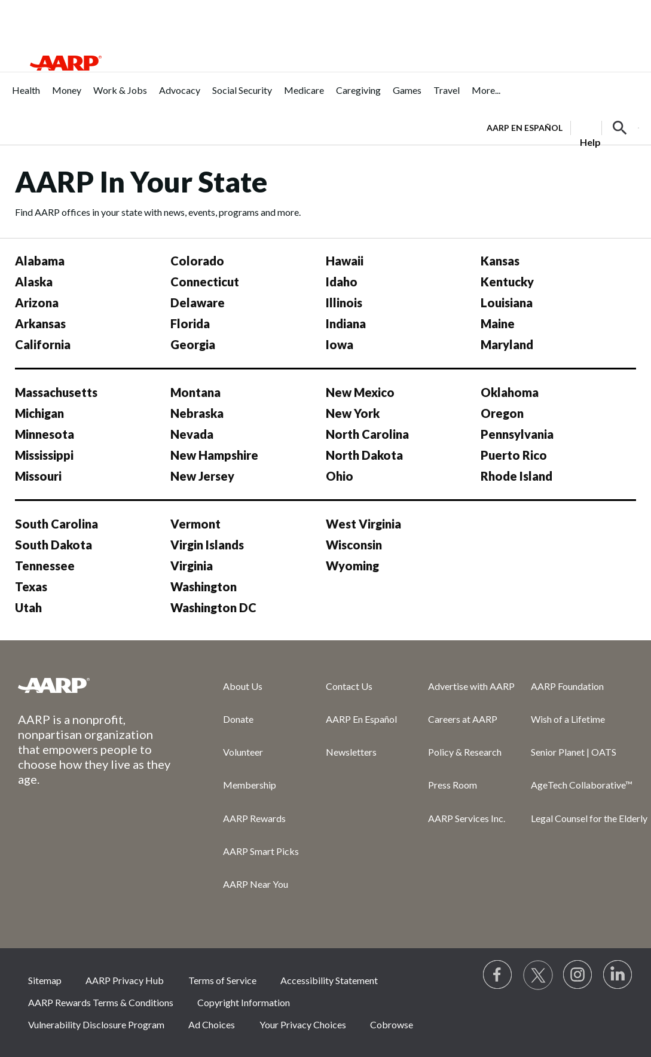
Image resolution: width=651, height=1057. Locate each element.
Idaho (341, 281)
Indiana (346, 323)
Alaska (34, 281)
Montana (195, 392)
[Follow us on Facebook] (498, 975)
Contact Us (349, 686)
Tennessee (45, 565)
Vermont (195, 524)
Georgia (192, 344)
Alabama (40, 260)
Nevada (191, 434)
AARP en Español (525, 128)
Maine (498, 323)
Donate (238, 719)
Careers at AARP (462, 719)
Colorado (197, 260)
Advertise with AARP (471, 686)
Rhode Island (516, 476)
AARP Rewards (254, 818)
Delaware (197, 302)
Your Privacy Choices (302, 1024)
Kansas (500, 260)
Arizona (37, 302)
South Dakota (53, 544)
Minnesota (44, 434)
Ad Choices (211, 1024)
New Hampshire (214, 455)
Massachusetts (56, 392)
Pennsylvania (517, 434)
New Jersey (202, 476)
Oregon (502, 413)
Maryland (507, 344)
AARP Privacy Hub (124, 980)
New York (353, 413)
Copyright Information (243, 1002)
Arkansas (40, 323)
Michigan (39, 413)
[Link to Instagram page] (578, 975)
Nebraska (197, 413)
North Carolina (367, 434)
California (43, 344)
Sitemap (45, 980)
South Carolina (56, 524)
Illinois (344, 302)
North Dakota (364, 455)
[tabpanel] (563, 127)
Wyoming (352, 565)
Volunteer (243, 751)
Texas (31, 586)
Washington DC (213, 607)
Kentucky (507, 281)
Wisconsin (354, 544)
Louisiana (507, 302)
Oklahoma (510, 392)
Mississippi (44, 455)
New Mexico (360, 392)
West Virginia (363, 524)
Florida (190, 323)
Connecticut (204, 281)
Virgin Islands (207, 544)
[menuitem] (26, 96)
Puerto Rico (514, 455)
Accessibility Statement (329, 980)
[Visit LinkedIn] (618, 975)
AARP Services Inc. (466, 818)
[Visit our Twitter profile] (538, 975)
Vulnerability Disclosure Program (96, 1024)
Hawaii (344, 260)
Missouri (38, 476)
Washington (203, 586)
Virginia (191, 565)
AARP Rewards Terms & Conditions (100, 1002)
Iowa (339, 344)
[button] (620, 128)
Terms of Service (222, 980)
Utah (28, 607)
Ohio (339, 476)
